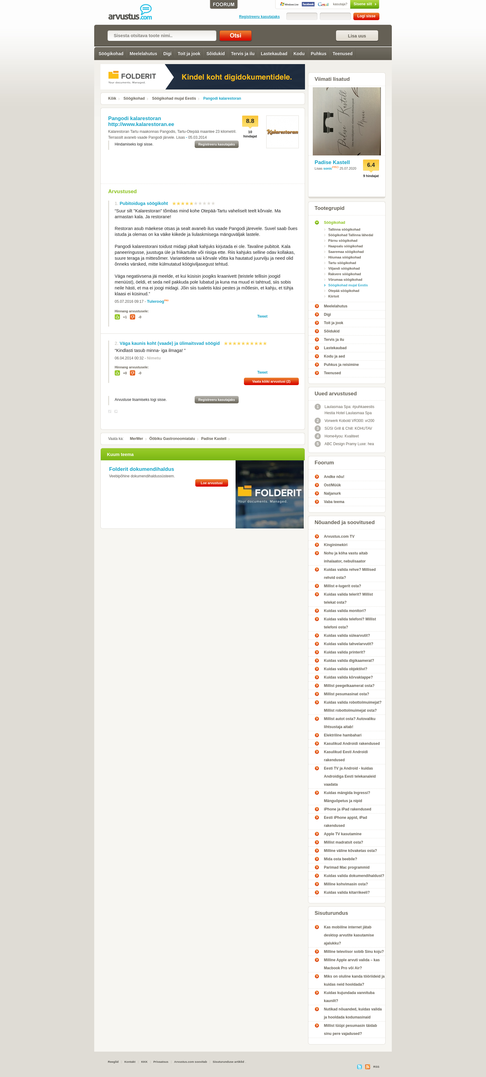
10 (213, 203)
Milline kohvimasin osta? (346, 884)
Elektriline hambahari (342, 735)
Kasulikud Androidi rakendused (352, 743)
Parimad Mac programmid (346, 867)
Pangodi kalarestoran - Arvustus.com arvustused (134, 12)
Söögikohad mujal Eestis (174, 98)
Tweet (262, 316)
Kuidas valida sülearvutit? (347, 635)
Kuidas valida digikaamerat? (349, 660)
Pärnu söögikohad (342, 240)
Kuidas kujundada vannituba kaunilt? (349, 997)
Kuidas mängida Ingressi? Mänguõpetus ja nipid (347, 797)
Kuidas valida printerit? (344, 652)
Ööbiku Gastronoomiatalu (172, 438)
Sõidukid (215, 53)
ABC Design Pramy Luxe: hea (344, 444)
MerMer (136, 438)
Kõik (112, 98)
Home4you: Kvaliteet (337, 436)
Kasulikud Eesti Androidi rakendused (346, 756)
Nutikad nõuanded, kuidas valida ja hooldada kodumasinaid (353, 1013)
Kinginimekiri (335, 545)
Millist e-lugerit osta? (342, 586)
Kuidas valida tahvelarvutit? (348, 644)
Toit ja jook (189, 53)
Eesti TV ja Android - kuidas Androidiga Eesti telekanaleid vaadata (350, 776)
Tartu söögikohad (342, 263)
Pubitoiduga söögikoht (144, 203)
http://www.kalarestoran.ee (141, 124)
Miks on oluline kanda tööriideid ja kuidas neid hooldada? (354, 980)
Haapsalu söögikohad (345, 246)
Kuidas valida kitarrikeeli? (347, 892)
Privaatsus (161, 1061)
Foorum (324, 463)
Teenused (342, 53)
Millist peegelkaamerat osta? (349, 686)
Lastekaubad (274, 53)
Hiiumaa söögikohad (344, 257)
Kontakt (129, 1061)
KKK (144, 1061)
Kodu (299, 53)
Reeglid (113, 1061)
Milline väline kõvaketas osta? (350, 851)
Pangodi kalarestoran (222, 98)
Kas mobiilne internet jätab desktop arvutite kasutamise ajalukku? (349, 935)
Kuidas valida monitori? (345, 611)
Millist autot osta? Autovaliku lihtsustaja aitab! (349, 723)
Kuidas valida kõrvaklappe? (348, 677)
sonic (327, 168)
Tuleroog (155, 301)
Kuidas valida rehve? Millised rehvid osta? (350, 573)
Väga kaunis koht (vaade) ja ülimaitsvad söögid (170, 343)
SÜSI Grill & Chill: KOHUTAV (343, 428)
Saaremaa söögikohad (346, 252)
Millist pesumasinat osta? (346, 694)
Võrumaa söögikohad (345, 279)
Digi (167, 53)
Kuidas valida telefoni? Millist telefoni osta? (350, 623)
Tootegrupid (330, 208)
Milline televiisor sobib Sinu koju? (354, 951)
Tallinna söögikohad (344, 229)
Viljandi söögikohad (344, 268)
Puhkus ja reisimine (341, 365)
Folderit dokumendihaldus (141, 469)
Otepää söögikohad (343, 291)
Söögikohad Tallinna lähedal (350, 235)
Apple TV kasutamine (342, 834)
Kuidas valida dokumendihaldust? (354, 876)
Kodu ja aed (334, 356)
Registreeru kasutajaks (259, 17)
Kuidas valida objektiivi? (345, 669)
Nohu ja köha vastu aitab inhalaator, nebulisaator (346, 557)
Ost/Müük (332, 485)
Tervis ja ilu (242, 53)
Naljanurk (332, 493)
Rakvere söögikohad (344, 274)
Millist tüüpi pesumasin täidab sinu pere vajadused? (350, 1029)
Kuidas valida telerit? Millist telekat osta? (348, 598)
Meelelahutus (143, 53)
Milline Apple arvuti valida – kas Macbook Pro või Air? (352, 964)
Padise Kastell (213, 438)
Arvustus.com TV (339, 536)
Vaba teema (334, 502)
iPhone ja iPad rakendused (347, 809)
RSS (376, 1066)
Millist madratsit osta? (343, 842)
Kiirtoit (333, 296)
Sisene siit (351, 4)
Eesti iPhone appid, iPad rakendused (345, 821)
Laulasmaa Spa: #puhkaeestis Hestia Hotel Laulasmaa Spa (344, 409)
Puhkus (319, 53)
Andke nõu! (334, 477)
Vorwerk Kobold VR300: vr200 (344, 421)
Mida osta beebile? (340, 859)
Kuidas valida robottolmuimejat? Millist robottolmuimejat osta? (353, 706)
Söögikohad (111, 53)
